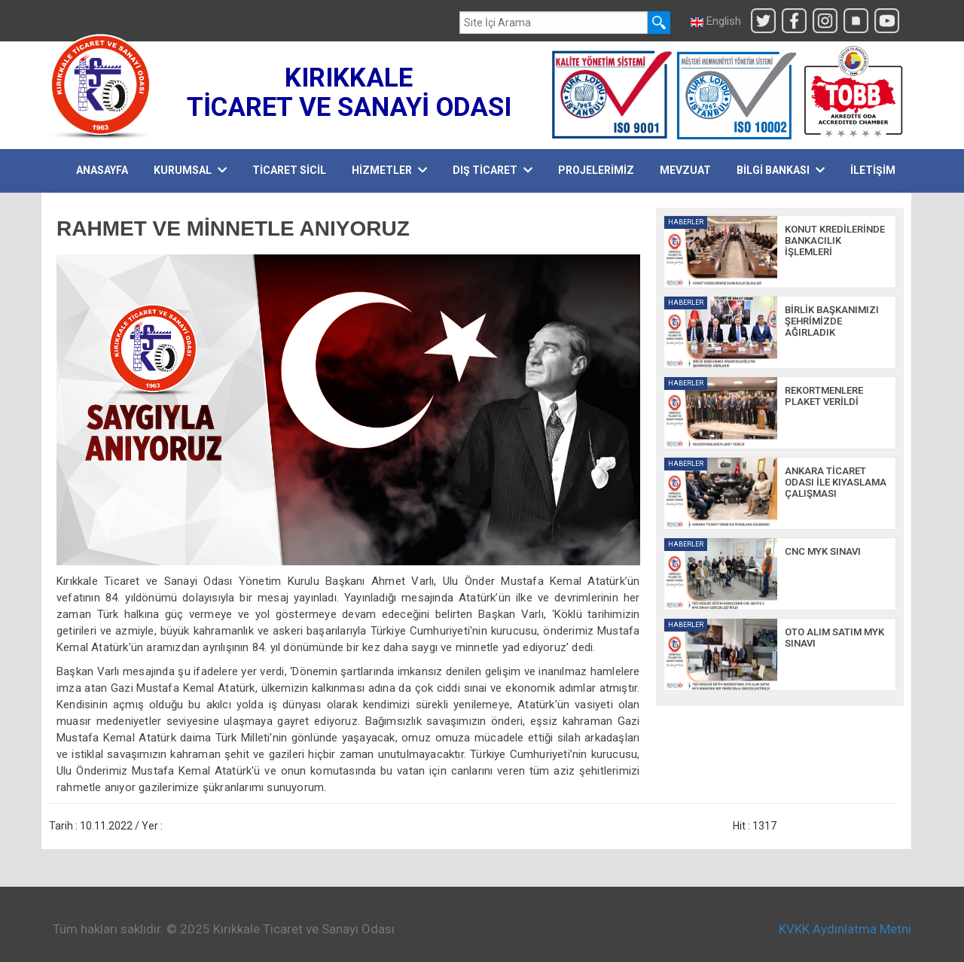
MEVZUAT (685, 170)
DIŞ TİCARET (492, 170)
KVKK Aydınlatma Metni (845, 928)
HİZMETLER (389, 170)
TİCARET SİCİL (289, 170)
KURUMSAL (190, 170)
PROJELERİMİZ (596, 170)
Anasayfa (102, 170)
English (716, 21)
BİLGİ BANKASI (781, 170)
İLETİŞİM (872, 170)
